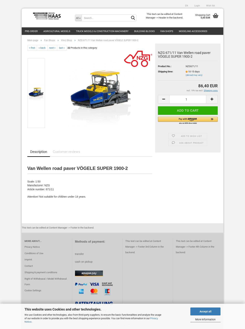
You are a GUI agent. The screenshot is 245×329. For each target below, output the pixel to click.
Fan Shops (166, 31)
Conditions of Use (33, 253)
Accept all (205, 311)
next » (52, 47)
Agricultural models (56, 31)
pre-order (31, 31)
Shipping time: (165, 71)
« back (42, 47)
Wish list (210, 5)
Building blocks (144, 31)
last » (62, 47)
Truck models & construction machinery (102, 31)
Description (38, 152)
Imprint (28, 259)
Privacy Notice (32, 246)
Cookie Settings (32, 290)
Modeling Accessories (193, 31)
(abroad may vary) (194, 75)
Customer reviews (66, 152)
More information (205, 319)
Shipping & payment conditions (40, 272)
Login (197, 5)
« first (32, 47)
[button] (188, 121)
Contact (28, 266)
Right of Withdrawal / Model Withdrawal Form (45, 281)
